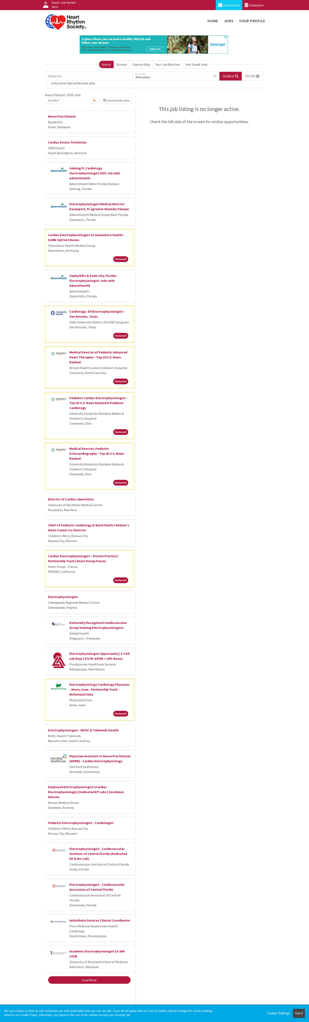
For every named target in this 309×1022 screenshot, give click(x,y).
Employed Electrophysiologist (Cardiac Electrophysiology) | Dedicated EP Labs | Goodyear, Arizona (86, 792)
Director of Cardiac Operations (71, 499)
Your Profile (252, 21)
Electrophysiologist (63, 597)
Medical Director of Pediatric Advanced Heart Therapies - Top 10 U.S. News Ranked (98, 357)
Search (106, 64)
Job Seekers (229, 5)
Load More (89, 980)
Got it (299, 1013)
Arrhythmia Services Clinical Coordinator (99, 920)
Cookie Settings (278, 1013)
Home (213, 21)
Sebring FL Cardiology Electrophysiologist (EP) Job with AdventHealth (94, 173)
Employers (254, 5)
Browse (122, 64)
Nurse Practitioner (62, 116)
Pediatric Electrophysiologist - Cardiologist (81, 823)
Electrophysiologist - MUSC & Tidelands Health (83, 730)
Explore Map (141, 64)
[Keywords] (89, 76)
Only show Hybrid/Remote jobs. (73, 83)
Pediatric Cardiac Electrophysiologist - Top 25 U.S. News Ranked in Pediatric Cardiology (98, 403)
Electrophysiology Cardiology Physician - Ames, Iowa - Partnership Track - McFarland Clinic (99, 689)
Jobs (228, 21)
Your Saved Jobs (196, 64)
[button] (252, 76)
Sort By (52, 100)
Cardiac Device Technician (67, 142)
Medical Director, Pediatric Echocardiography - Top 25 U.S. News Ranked (96, 453)
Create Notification (116, 100)
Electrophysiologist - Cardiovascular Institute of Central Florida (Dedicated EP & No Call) (98, 854)
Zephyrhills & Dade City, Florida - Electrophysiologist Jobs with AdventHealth (93, 281)
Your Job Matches (167, 64)
